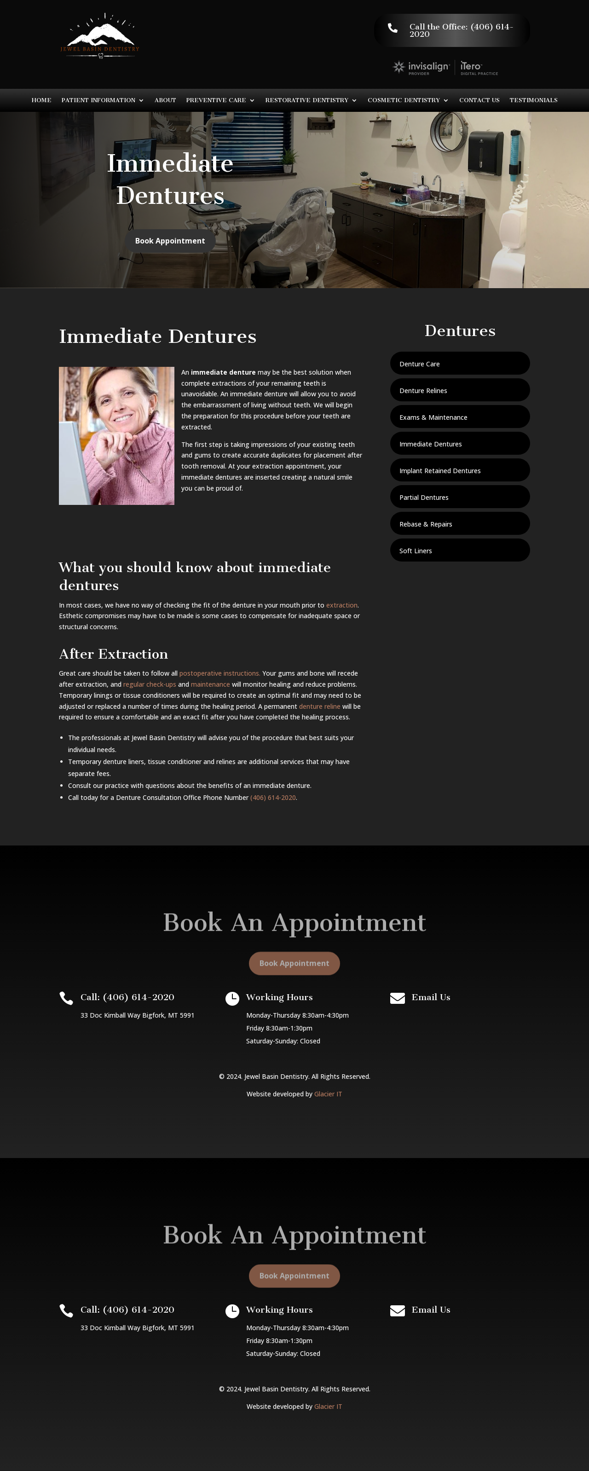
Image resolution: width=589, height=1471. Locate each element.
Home (42, 100)
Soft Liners (415, 550)
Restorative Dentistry (307, 100)
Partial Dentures (424, 497)
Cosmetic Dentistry (404, 100)
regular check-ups (149, 684)
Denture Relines (423, 390)
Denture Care (419, 363)
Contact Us (479, 100)
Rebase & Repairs (425, 524)
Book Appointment (170, 249)
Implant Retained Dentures (440, 470)
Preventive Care (216, 100)
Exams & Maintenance (433, 417)
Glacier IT (328, 1093)
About (165, 100)
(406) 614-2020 (273, 797)
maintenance (210, 684)
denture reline (320, 706)
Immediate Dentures (430, 444)
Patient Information (98, 100)
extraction (342, 605)
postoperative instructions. (219, 673)
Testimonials (534, 100)
